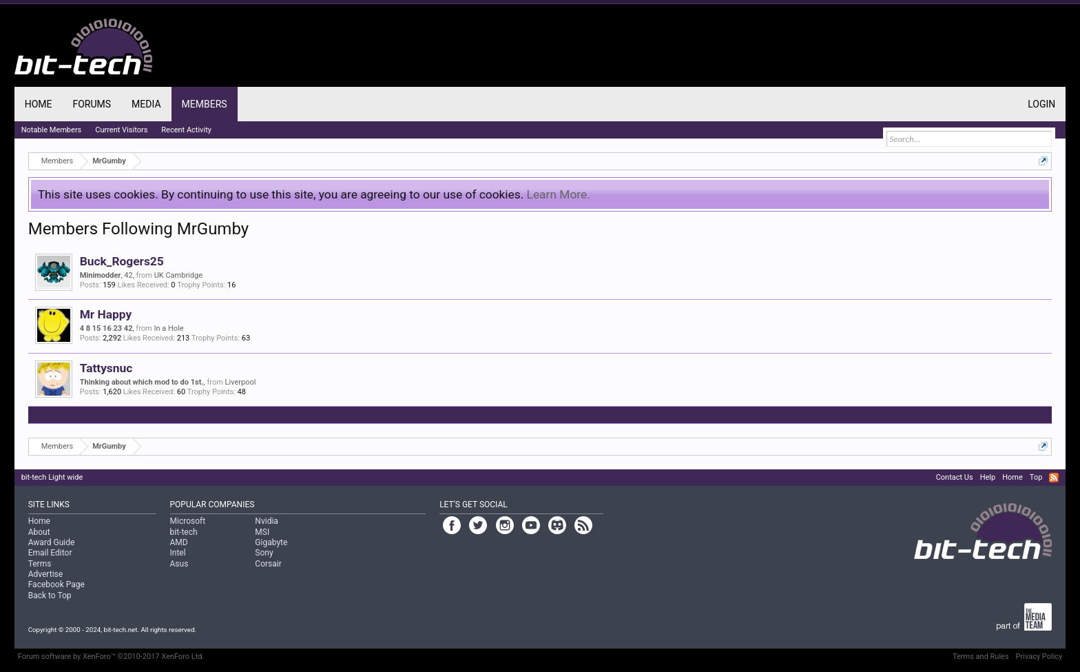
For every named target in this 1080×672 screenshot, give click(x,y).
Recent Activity (186, 129)
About (39, 532)
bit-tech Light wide (52, 477)
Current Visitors (121, 129)
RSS (1054, 477)
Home (38, 104)
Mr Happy (106, 314)
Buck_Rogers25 (122, 261)
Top (1036, 477)
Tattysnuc (106, 368)
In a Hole (168, 328)
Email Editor (50, 553)
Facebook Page (56, 584)
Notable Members (51, 129)
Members (204, 104)
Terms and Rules (981, 656)
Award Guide (51, 542)
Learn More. (558, 194)
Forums (91, 104)
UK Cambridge (178, 275)
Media (146, 104)
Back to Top (50, 595)
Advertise (45, 574)
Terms (40, 564)
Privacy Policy (1039, 656)
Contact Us (954, 477)
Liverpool (240, 382)
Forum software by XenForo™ (111, 656)
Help (988, 477)
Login (1041, 104)
